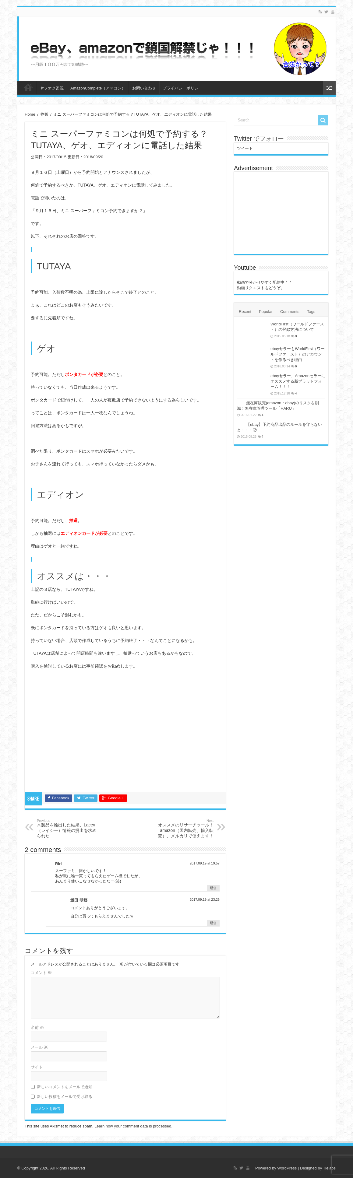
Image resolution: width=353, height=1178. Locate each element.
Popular (266, 311)
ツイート (245, 148)
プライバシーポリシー (182, 88)
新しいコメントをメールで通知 (64, 1087)
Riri (58, 863)
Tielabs (329, 1168)
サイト (37, 1067)
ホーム (28, 87)
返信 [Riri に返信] (213, 888)
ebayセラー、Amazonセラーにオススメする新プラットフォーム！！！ (297, 381)
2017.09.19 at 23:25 (205, 899)
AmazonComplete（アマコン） (97, 88)
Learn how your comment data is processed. (133, 1126)
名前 (37, 1027)
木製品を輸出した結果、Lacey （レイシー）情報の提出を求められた (68, 828)
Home (30, 114)
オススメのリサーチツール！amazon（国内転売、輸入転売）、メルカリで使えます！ (182, 828)
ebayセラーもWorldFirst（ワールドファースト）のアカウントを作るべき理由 (297, 354)
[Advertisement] (125, 732)
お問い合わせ (144, 88)
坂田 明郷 (78, 900)
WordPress (287, 1168)
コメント (41, 972)
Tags (311, 311)
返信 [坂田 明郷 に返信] (213, 923)
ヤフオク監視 (52, 88)
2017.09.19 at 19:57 (205, 863)
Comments (289, 311)
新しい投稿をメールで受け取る (64, 1096)
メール (39, 1047)
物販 (44, 114)
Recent (245, 311)
